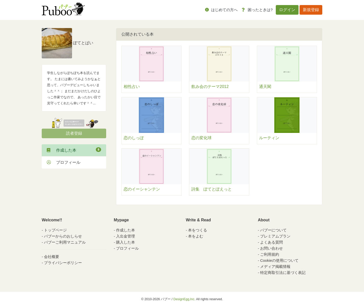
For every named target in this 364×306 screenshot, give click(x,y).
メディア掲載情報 (275, 266)
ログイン (287, 10)
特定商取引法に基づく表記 (283, 272)
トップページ (55, 230)
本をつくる (197, 230)
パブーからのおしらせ (63, 236)
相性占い (132, 86)
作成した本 (74, 149)
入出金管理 (125, 236)
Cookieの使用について (279, 260)
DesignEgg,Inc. (184, 299)
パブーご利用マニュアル (65, 242)
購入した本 (125, 242)
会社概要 (51, 256)
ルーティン (269, 138)
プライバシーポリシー (63, 263)
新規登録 (311, 10)
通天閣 (265, 86)
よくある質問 (271, 242)
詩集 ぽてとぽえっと (211, 189)
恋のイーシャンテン (142, 189)
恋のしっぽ (134, 138)
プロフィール (63, 162)
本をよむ (195, 236)
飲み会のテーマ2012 (210, 86)
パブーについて (273, 230)
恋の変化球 (201, 138)
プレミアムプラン (275, 236)
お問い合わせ (271, 248)
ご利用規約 (269, 254)
